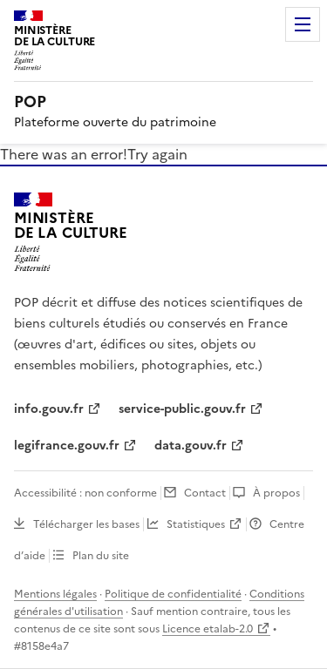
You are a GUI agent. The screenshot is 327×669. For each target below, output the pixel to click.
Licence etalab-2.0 (207, 629)
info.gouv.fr (49, 409)
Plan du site (100, 556)
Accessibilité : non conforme (85, 493)
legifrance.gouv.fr (66, 445)
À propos (276, 493)
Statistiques (196, 524)
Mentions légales (55, 594)
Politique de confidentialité (173, 594)
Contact (205, 493)
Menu (302, 24)
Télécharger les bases (86, 524)
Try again (157, 154)
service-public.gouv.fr (182, 409)
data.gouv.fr (190, 445)
